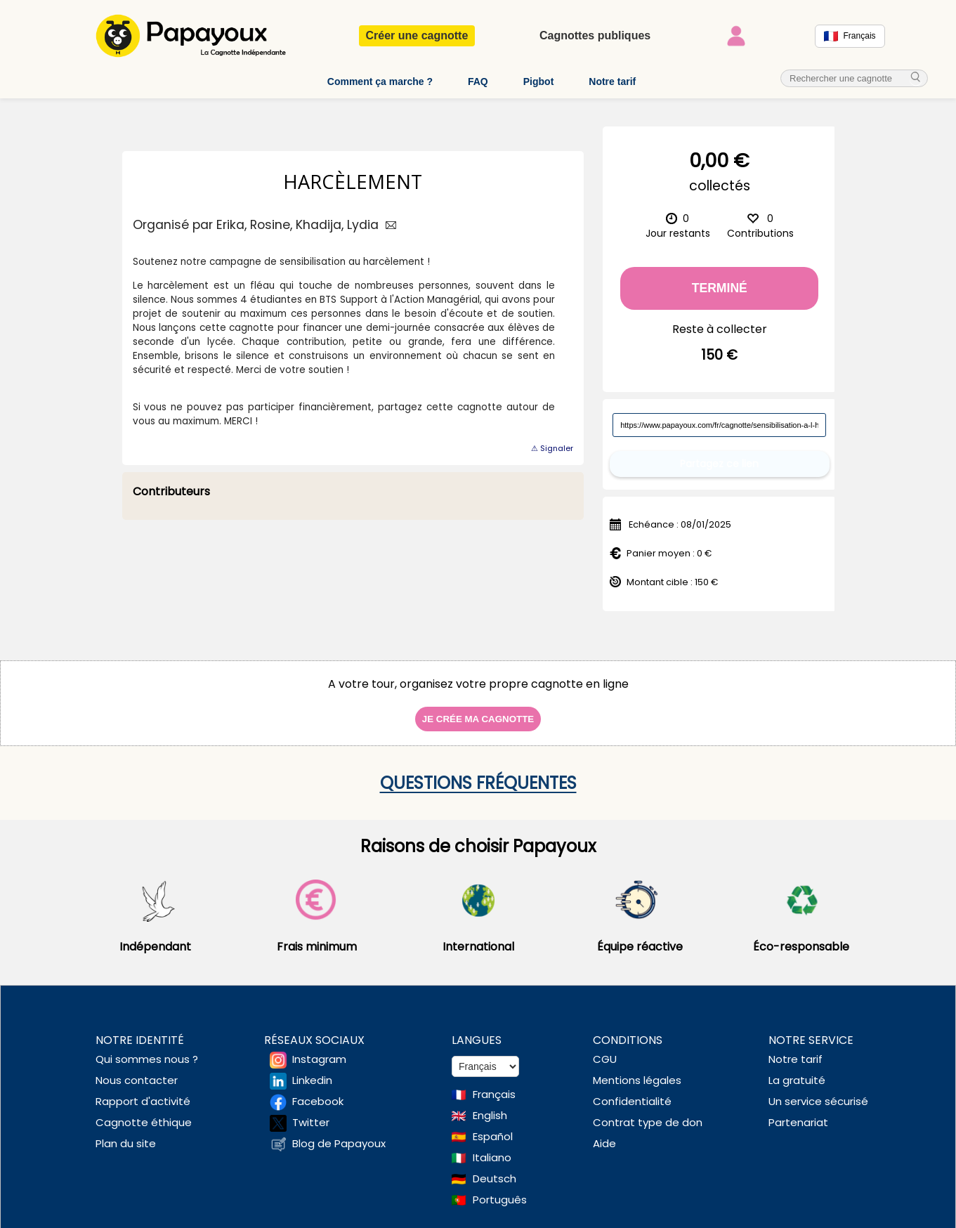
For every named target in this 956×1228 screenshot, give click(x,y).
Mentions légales (637, 1069)
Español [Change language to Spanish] (493, 1125)
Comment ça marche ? (380, 81)
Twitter (310, 1111)
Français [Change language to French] (494, 1083)
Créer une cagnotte (417, 35)
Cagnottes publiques (594, 35)
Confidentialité (632, 1090)
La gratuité (796, 1069)
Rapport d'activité (143, 1090)
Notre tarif (612, 81)
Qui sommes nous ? (147, 1047)
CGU (605, 1047)
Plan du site (126, 1132)
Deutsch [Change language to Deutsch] (494, 1167)
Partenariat (798, 1111)
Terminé (719, 288)
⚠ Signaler (552, 448)
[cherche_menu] (916, 78)
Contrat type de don (647, 1111)
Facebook (317, 1090)
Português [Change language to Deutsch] (500, 1188)
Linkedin (312, 1069)
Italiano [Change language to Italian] (492, 1146)
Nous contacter (137, 1069)
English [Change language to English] (490, 1104)
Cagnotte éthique (144, 1111)
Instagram (319, 1047)
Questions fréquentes (478, 771)
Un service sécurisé (818, 1090)
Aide (604, 1132)
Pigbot (538, 81)
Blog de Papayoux (339, 1132)
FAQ (478, 81)
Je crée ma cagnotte (478, 708)
